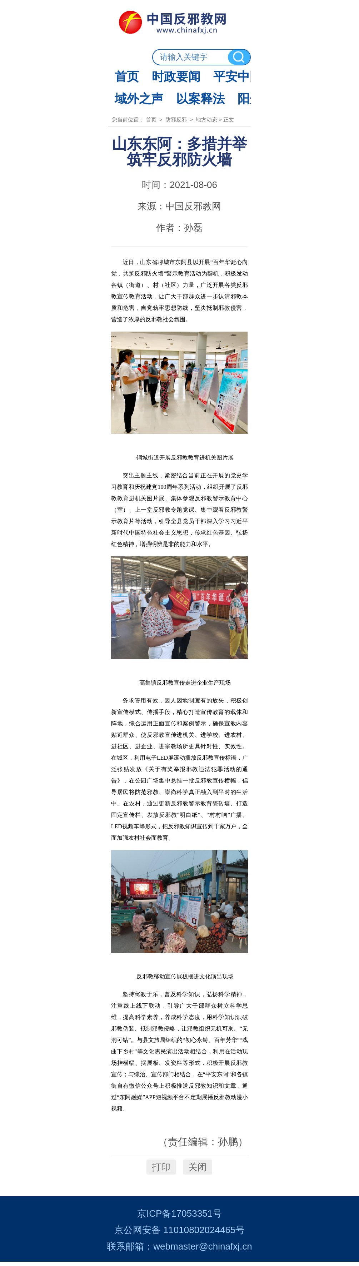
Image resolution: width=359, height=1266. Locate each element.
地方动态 (229, 85)
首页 (64, 55)
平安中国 (175, 55)
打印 (161, 1161)
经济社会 (236, 55)
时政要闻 (113, 55)
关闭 (198, 1161)
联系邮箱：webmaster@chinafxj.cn (179, 1250)
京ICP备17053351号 (179, 1217)
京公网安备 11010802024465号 (179, 1234)
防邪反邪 (298, 55)
